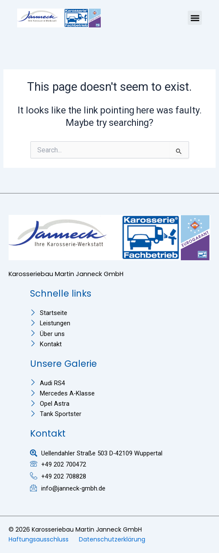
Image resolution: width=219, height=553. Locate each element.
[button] (195, 18)
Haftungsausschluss (39, 539)
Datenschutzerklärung (112, 539)
